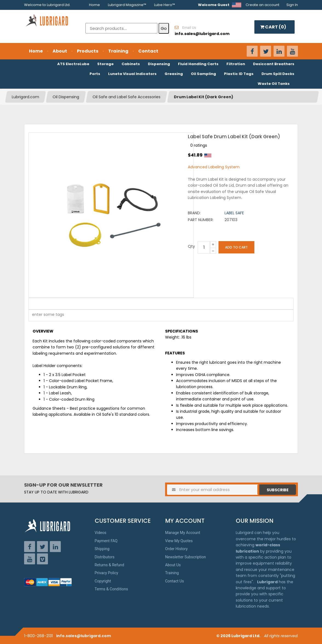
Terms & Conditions (111, 589)
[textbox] (45, 315)
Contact (148, 51)
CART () (273, 27)
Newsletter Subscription (185, 557)
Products (87, 51)
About (60, 51)
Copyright (103, 581)
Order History (176, 549)
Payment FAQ (106, 541)
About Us (173, 565)
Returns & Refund (109, 565)
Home (94, 4)
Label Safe (234, 213)
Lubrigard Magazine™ (127, 4)
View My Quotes (179, 541)
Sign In (292, 4)
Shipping (102, 549)
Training (118, 51)
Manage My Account (182, 532)
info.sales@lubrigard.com (83, 636)
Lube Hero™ (164, 4)
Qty (191, 246)
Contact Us (174, 581)
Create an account (262, 4)
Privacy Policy (106, 573)
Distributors (105, 557)
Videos (101, 532)
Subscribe (278, 490)
